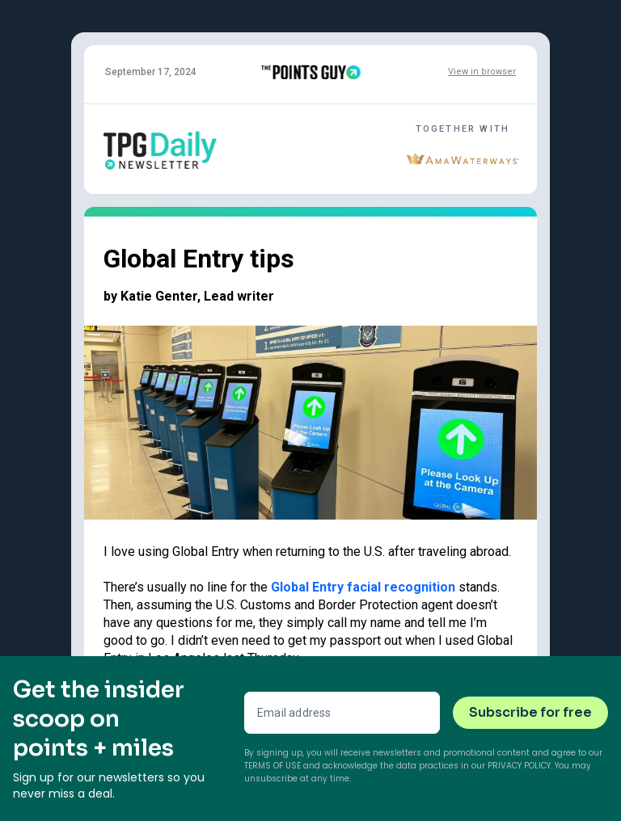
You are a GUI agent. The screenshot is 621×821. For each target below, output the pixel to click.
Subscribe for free (530, 712)
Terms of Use (272, 766)
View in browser (482, 71)
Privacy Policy (519, 766)
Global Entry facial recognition (363, 587)
